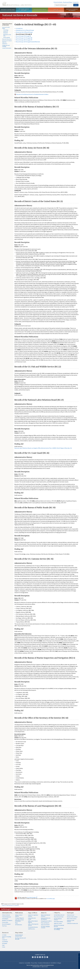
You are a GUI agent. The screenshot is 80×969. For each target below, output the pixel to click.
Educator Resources (40, 10)
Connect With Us (40, 954)
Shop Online (19, 932)
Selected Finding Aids (25, 18)
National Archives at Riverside (13, 18)
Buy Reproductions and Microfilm (20, 938)
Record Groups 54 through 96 (23, 36)
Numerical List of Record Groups (24, 32)
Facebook (33, 957)
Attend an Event (70, 915)
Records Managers (6, 924)
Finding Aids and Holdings (6, 46)
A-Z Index (4, 935)
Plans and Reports (45, 923)
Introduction (19, 28)
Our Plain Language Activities (45, 927)
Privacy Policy (34, 963)
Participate (70, 912)
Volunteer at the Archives (70, 921)
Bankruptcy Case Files (7, 35)
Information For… (7, 912)
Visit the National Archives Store (19, 935)
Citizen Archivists (58, 2)
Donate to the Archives (72, 917)
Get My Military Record (59, 915)
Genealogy (5, 30)
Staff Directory (31, 929)
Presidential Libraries (33, 927)
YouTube (42, 957)
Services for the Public (6, 28)
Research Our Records (8, 10)
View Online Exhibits (58, 921)
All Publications (18, 924)
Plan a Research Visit (58, 917)
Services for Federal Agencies (7, 41)
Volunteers (4, 43)
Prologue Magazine (19, 918)
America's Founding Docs (6, 937)
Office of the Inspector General (33, 924)
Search (76, 5)
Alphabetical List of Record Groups (25, 30)
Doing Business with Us (46, 921)
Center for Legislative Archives (33, 915)
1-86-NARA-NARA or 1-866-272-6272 (40, 966)
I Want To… (57, 912)
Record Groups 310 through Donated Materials (28, 41)
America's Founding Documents (72, 9)
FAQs (3, 945)
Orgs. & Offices (32, 912)
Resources (5, 932)
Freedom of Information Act (44, 963)
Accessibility (27, 963)
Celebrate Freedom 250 (72, 923)
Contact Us (75, 2)
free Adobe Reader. (32, 897)
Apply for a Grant (58, 923)
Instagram (37, 957)
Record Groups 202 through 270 (24, 40)
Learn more (66, 966)
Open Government (45, 924)
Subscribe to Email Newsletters (19, 920)
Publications (19, 912)
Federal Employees (6, 917)
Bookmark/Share (67, 2)
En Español (4, 943)
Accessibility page (50, 898)
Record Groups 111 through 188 (24, 38)
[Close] (78, 955)
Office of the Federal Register (33, 921)
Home (3, 18)
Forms (3, 947)
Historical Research (5, 32)
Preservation (5, 922)
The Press (4, 926)
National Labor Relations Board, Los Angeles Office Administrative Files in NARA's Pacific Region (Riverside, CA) (43, 448)
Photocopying (6, 37)
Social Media (5, 941)
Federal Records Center (32, 918)
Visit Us (56, 10)
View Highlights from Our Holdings (58, 929)
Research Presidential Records (59, 926)
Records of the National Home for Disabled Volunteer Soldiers (31, 94)
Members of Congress (7, 920)
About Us (43, 912)
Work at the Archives (71, 918)
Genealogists (5, 918)
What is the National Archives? (45, 915)
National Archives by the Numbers (45, 918)
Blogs (16, 923)
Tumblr (40, 957)
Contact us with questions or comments (10, 905)
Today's (18, 915)
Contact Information (6, 48)
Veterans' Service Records (24, 9)
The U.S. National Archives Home (16, 4)
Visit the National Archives (58, 919)
